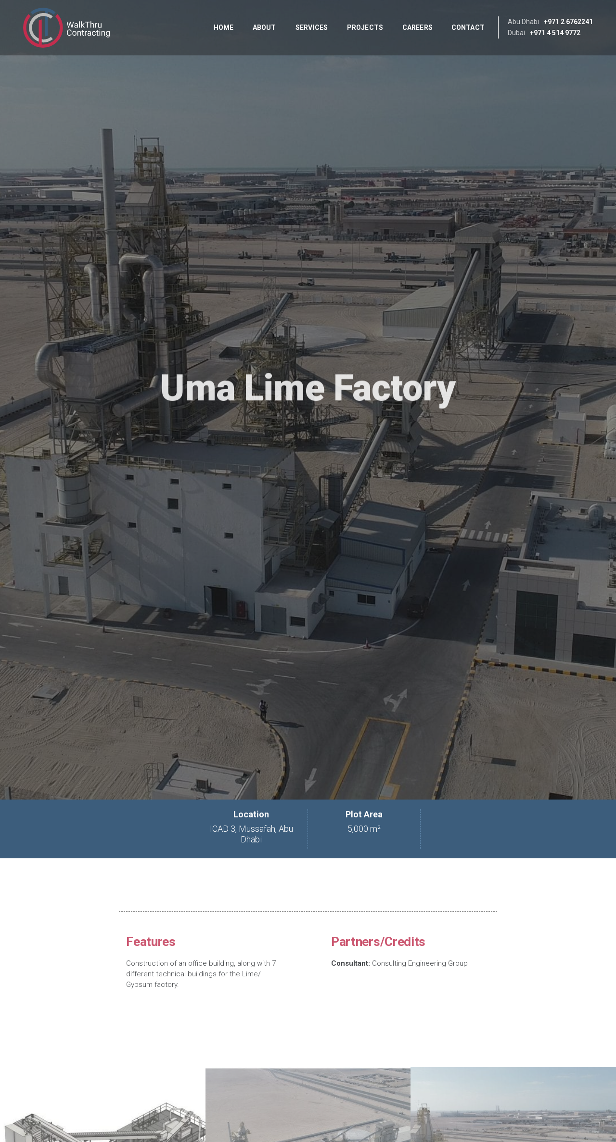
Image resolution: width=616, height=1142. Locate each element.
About (264, 27)
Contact (468, 27)
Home (223, 27)
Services (311, 27)
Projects (365, 27)
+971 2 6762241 (568, 22)
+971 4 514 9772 (555, 33)
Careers (417, 27)
